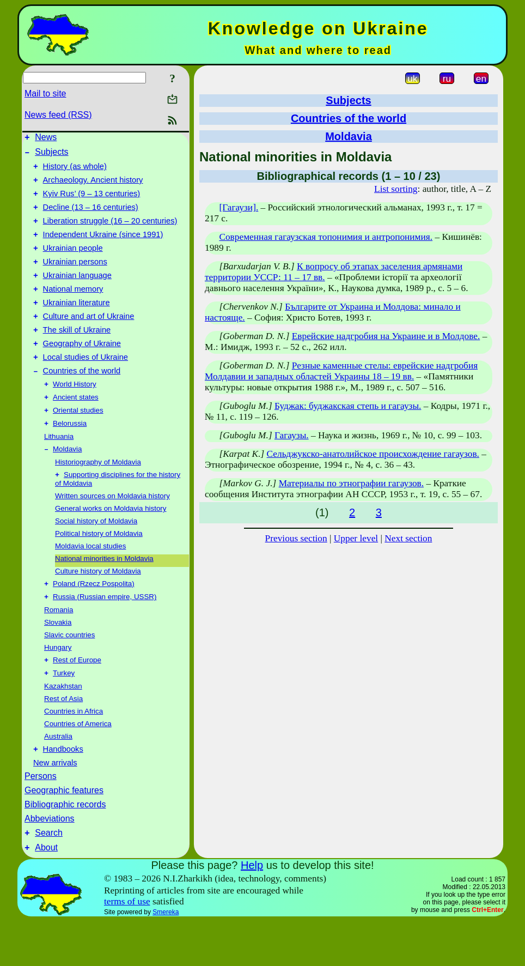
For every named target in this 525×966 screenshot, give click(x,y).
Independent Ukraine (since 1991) (103, 247)
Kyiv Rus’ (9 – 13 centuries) (92, 201)
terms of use (127, 946)
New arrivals (55, 804)
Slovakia (57, 660)
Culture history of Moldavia (98, 607)
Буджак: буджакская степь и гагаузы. (347, 406)
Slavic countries (69, 673)
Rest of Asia (63, 739)
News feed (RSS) (58, 114)
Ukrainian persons (75, 278)
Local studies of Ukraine (85, 385)
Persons (41, 818)
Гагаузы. (291, 435)
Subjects (51, 155)
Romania (58, 648)
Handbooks (63, 791)
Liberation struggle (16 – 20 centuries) (110, 232)
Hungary (57, 685)
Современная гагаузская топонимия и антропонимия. (325, 237)
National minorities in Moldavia (104, 594)
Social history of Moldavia (96, 557)
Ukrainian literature (76, 323)
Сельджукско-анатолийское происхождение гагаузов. (373, 454)
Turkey (64, 713)
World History (74, 414)
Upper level (356, 538)
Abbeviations (50, 860)
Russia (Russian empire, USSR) (104, 635)
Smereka (165, 957)
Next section (408, 538)
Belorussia (70, 457)
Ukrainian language (77, 293)
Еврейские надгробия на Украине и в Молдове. (386, 336)
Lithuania (59, 470)
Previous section (296, 538)
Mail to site (45, 93)
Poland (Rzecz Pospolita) (94, 621)
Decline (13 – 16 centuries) (90, 217)
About (46, 892)
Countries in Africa (73, 751)
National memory (73, 308)
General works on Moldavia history (110, 544)
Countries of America (78, 764)
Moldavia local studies (90, 582)
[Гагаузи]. (238, 207)
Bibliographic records (65, 846)
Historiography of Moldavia (98, 497)
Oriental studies (78, 443)
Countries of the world (82, 400)
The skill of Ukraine (77, 354)
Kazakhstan (63, 726)
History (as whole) (75, 171)
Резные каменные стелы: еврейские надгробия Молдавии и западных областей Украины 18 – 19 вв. (341, 371)
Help (252, 910)
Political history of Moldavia (99, 569)
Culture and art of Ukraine (89, 339)
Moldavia (67, 484)
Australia (58, 776)
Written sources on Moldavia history (112, 532)
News (46, 138)
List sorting (395, 189)
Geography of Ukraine (82, 369)
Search (49, 876)
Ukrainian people (73, 262)
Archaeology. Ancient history (93, 186)
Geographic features (64, 832)
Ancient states (76, 429)
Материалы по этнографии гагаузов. (351, 483)
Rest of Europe (77, 699)
